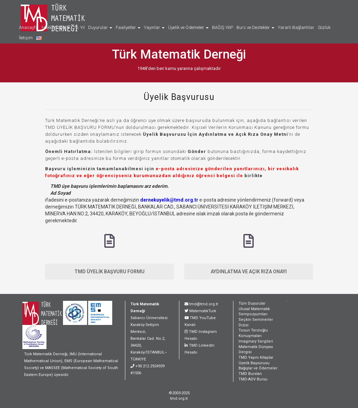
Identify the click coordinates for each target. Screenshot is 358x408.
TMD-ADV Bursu (253, 379)
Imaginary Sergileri (256, 341)
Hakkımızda (56, 27)
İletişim (26, 37)
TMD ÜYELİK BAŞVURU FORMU (109, 271)
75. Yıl (79, 27)
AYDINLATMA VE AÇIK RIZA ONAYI (249, 271)
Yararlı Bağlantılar (296, 27)
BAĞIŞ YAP (222, 27)
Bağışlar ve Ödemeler (258, 368)
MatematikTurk (202, 311)
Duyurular (100, 27)
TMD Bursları (250, 373)
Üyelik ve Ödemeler (188, 27)
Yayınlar (154, 27)
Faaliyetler (128, 27)
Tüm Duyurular (252, 303)
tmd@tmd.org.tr (203, 304)
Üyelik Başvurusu (179, 97)
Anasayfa (28, 27)
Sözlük (324, 27)
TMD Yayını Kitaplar (256, 357)
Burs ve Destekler (255, 27)
